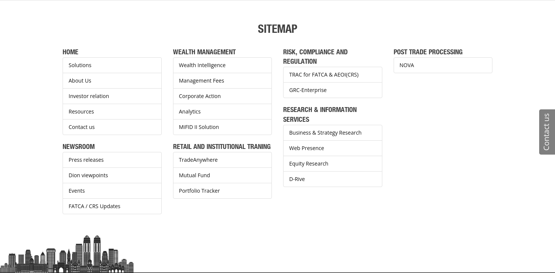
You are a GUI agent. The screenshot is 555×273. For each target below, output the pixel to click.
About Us (80, 80)
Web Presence (306, 148)
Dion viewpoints (88, 175)
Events (77, 190)
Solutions (80, 65)
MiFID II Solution (199, 126)
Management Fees (201, 80)
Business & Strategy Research (325, 132)
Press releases (86, 159)
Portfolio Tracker (199, 190)
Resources (81, 111)
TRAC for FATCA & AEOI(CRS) (324, 74)
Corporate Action (200, 96)
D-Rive (297, 179)
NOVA (407, 65)
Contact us (82, 126)
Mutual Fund (194, 175)
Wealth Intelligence (202, 65)
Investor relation (89, 96)
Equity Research (308, 163)
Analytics (190, 111)
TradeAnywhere (198, 159)
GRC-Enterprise (308, 90)
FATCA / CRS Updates (94, 206)
